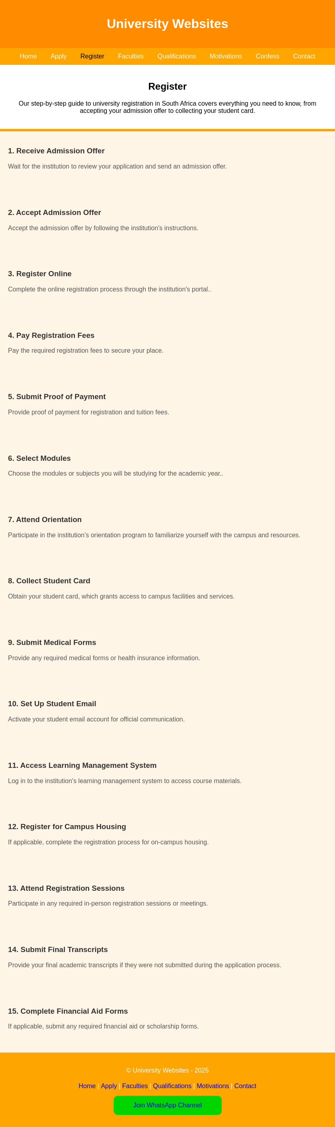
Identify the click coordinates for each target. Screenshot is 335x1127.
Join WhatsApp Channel (167, 1105)
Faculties (131, 56)
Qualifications (176, 56)
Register (92, 56)
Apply (58, 56)
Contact (304, 56)
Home (28, 56)
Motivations (226, 56)
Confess (267, 56)
